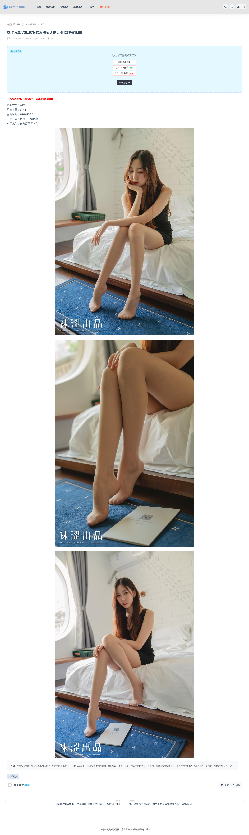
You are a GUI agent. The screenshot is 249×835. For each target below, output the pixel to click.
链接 (237, 785)
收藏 (225, 785)
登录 (241, 7)
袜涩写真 (12, 776)
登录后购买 (124, 82)
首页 (22, 24)
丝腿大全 (32, 24)
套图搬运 (19, 785)
